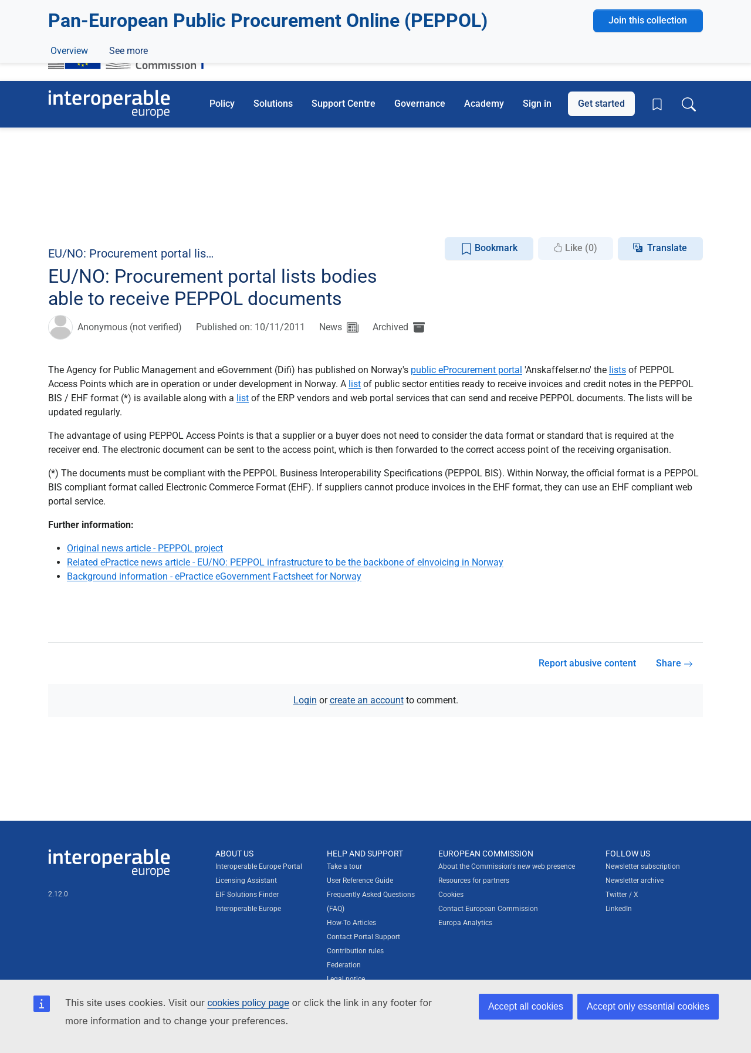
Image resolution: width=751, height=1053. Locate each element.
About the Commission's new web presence (506, 866)
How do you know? (242, 8)
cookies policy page (248, 1003)
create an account (367, 700)
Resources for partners (473, 880)
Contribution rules (355, 951)
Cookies (451, 895)
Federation (344, 965)
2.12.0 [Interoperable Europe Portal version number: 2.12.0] (58, 894)
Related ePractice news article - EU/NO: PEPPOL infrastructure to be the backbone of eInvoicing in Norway (285, 562)
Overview (69, 215)
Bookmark (489, 248)
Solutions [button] (273, 103)
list (355, 384)
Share (674, 663)
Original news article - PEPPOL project (145, 548)
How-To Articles (351, 923)
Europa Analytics (465, 923)
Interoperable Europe (248, 909)
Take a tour (344, 866)
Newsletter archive (634, 880)
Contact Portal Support (363, 937)
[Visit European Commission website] (131, 48)
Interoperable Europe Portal (258, 866)
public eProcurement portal (466, 369)
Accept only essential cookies (648, 1006)
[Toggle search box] (689, 103)
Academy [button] (484, 103)
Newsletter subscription (642, 866)
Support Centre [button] (344, 103)
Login (305, 700)
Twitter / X (621, 895)
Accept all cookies (525, 1006)
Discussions (132, 215)
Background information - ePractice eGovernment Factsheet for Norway (214, 576)
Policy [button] (222, 103)
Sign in (537, 103)
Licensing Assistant (246, 880)
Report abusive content (587, 663)
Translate (667, 247)
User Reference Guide (360, 880)
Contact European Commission (488, 909)
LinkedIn (618, 909)
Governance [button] (419, 103)
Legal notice (346, 979)
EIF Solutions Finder (247, 895)
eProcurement (115, 188)
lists (617, 369)
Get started (601, 103)
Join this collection (647, 148)
